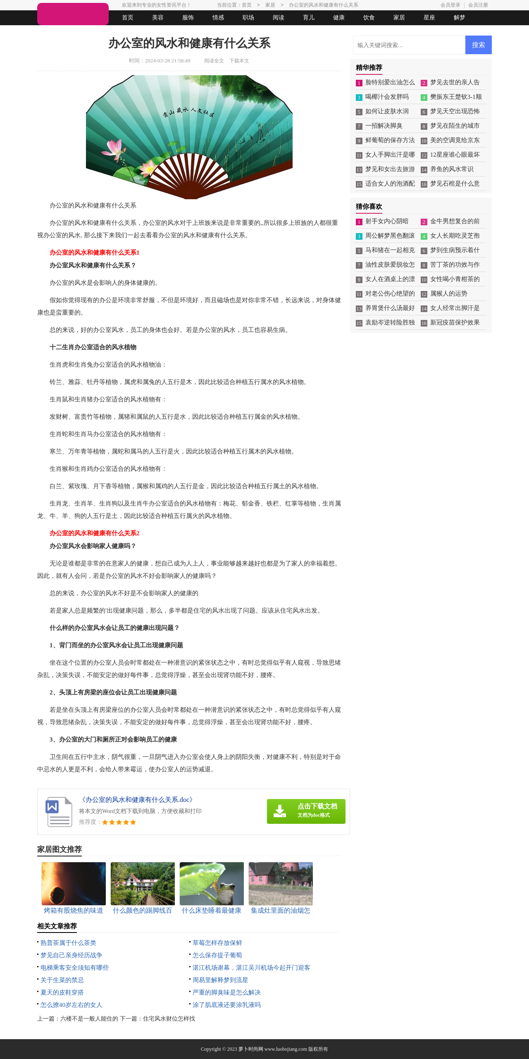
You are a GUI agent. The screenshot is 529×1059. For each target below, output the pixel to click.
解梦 (459, 17)
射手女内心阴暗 (387, 221)
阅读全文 (214, 61)
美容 (158, 17)
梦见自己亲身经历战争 (71, 955)
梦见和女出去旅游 (390, 169)
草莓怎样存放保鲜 (217, 943)
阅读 (278, 17)
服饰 (188, 17)
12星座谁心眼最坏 (455, 154)
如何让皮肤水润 (387, 111)
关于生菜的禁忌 (62, 980)
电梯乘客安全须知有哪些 (75, 967)
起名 (144, 32)
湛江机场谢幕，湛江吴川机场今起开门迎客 (251, 967)
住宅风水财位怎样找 (169, 1019)
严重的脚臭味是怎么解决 (227, 992)
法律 (113, 32)
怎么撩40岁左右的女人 (71, 1005)
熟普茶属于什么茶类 (68, 943)
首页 (127, 17)
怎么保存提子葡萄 (217, 955)
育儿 (309, 17)
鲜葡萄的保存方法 (390, 140)
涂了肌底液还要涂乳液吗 (227, 1005)
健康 (339, 17)
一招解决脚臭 (384, 125)
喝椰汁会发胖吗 (387, 96)
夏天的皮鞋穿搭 (62, 992)
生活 (53, 32)
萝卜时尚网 (250, 1049)
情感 (218, 17)
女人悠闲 (83, 32)
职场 (248, 17)
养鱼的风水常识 (452, 169)
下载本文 (239, 61)
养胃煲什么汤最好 (390, 308)
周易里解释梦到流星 (220, 980)
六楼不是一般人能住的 (89, 1019)
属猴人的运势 (448, 293)
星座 (429, 17)
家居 (399, 17)
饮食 (369, 17)
